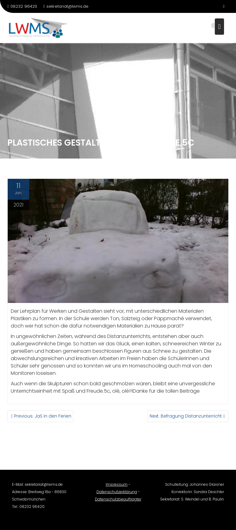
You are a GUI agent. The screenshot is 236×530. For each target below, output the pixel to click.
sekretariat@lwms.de (65, 6)
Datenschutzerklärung (116, 494)
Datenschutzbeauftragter (118, 501)
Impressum (117, 486)
